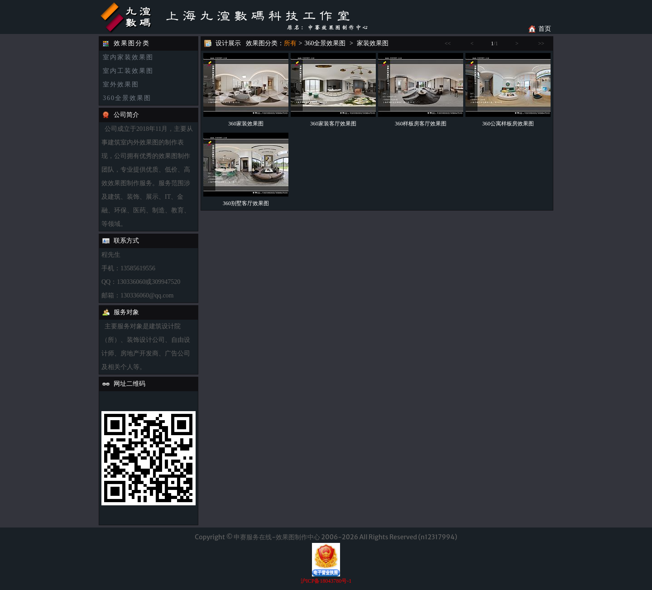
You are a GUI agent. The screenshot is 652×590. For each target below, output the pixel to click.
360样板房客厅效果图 (420, 123)
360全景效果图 (127, 98)
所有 (290, 43)
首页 (544, 28)
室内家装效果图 (128, 57)
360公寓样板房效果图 (508, 123)
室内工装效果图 (128, 70)
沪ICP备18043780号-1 (326, 581)
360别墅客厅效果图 (246, 203)
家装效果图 (372, 43)
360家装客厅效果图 (333, 123)
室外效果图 (121, 84)
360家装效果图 (246, 123)
